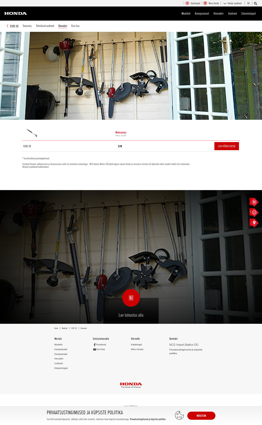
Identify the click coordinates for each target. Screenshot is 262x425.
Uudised (232, 13)
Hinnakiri (219, 13)
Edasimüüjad (248, 13)
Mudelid (186, 13)
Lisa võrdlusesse (226, 146)
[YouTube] (100, 349)
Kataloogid (136, 344)
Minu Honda (137, 349)
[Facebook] (100, 344)
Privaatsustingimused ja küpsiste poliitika (148, 419)
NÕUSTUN (201, 416)
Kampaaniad (60, 349)
